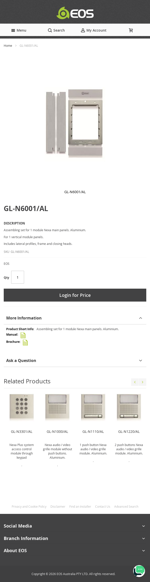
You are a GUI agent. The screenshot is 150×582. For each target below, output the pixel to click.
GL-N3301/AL (21, 431)
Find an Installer (80, 506)
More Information (24, 318)
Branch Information (26, 538)
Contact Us (102, 506)
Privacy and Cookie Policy (29, 506)
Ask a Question (21, 360)
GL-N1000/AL (57, 431)
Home (8, 45)
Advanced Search (126, 506)
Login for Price (75, 295)
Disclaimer (57, 506)
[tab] (75, 318)
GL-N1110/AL (93, 431)
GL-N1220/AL (129, 431)
